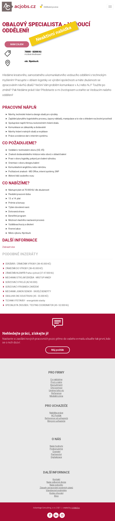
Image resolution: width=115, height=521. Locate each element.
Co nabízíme (56, 379)
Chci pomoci (56, 388)
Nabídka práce (56, 413)
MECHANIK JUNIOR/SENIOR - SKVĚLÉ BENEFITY (28, 291)
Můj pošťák (57, 349)
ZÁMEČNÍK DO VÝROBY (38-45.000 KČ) (24, 268)
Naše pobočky (56, 485)
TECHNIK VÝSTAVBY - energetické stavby (25, 300)
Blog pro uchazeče (56, 421)
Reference (56, 393)
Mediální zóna (56, 396)
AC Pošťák (56, 415)
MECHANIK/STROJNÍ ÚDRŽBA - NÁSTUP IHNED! (28, 277)
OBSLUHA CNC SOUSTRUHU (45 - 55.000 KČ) (26, 296)
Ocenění (56, 451)
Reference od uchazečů (56, 418)
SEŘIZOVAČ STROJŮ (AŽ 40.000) (21, 282)
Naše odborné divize (56, 482)
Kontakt (56, 479)
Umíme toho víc (56, 390)
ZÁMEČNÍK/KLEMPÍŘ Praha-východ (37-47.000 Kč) (29, 273)
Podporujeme (56, 449)
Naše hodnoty (56, 446)
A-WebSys (76, 508)
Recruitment (56, 385)
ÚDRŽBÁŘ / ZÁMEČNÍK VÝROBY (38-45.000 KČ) (28, 263)
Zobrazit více (8, 247)
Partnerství (56, 454)
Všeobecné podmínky (56, 490)
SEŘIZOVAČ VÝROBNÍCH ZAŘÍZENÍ (22, 287)
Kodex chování (56, 493)
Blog (56, 496)
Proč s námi (56, 382)
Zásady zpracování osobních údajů (56, 487)
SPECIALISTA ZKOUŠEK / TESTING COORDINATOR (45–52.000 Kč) (37, 305)
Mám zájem (16, 44)
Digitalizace (56, 457)
